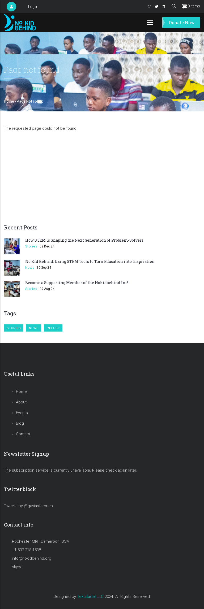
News (30, 267)
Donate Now (182, 22)
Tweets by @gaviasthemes (28, 505)
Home (9, 101)
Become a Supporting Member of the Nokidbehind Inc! (76, 282)
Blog (20, 423)
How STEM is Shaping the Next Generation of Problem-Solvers (84, 240)
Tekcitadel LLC (90, 596)
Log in (33, 7)
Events (22, 412)
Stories (31, 246)
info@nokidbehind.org (31, 558)
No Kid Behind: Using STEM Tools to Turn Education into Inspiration (90, 261)
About (21, 402)
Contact (23, 434)
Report (53, 328)
